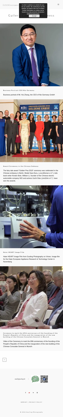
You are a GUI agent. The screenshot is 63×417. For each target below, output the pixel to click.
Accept (34, 16)
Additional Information (33, 13)
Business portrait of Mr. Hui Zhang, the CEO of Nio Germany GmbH (29, 95)
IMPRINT (24, 402)
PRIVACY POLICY (35, 402)
